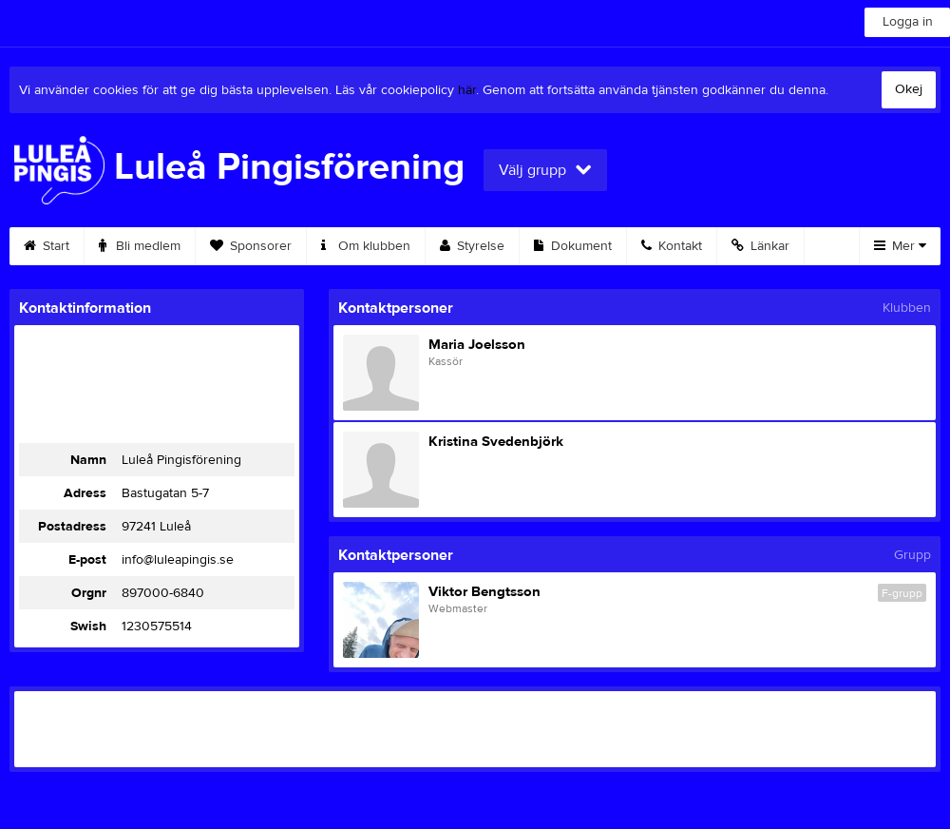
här (467, 90)
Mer (900, 246)
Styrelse (472, 246)
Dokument (573, 246)
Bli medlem (139, 246)
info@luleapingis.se (178, 560)
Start (46, 246)
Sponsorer (251, 246)
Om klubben (365, 246)
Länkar (760, 246)
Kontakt (671, 246)
